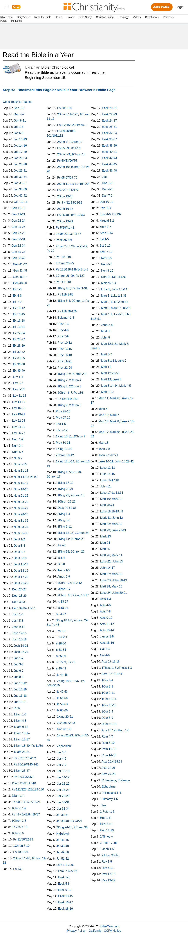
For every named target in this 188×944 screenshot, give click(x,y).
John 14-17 (107, 567)
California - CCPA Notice (105, 930)
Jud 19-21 (20, 701)
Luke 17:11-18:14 (111, 492)
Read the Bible (42, 17)
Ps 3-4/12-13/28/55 (69, 202)
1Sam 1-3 (20, 714)
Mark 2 (105, 331)
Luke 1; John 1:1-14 (114, 289)
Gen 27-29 (18, 233)
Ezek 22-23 (109, 114)
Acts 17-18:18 (111, 661)
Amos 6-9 (63, 576)
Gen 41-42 (20, 264)
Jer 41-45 (62, 839)
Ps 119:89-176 (67, 311)
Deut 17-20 (21, 576)
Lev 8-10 (18, 389)
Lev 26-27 (18, 433)
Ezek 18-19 (65, 908)
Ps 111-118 (63, 282)
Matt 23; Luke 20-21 (113, 530)
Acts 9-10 (106, 617)
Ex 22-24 (19, 333)
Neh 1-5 (106, 258)
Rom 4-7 (107, 736)
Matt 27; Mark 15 (111, 574)
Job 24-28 (20, 164)
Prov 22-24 (64, 367)
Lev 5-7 (18, 383)
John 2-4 (107, 325)
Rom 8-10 (108, 742)
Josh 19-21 (21, 645)
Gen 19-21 (18, 214)
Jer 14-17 (63, 777)
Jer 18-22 (63, 783)
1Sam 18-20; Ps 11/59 (28, 745)
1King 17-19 (65, 482)
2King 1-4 (63, 514)
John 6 (103, 408)
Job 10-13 (20, 139)
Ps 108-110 (63, 257)
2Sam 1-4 (18, 795)
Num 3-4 (17, 445)
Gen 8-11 (20, 120)
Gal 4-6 (105, 655)
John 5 (105, 337)
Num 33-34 (21, 526)
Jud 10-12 (20, 683)
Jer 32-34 (63, 808)
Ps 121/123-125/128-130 (28, 789)
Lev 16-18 (18, 408)
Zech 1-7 (105, 226)
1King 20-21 (65, 489)
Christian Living (105, 17)
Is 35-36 (60, 656)
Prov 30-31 (63, 442)
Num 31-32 (21, 520)
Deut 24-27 (19, 589)
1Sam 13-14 (22, 733)
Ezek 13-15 (65, 896)
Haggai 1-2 (107, 220)
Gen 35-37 (18, 251)
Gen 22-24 (18, 220)
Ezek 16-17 (65, 902)
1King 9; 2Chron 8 (69, 405)
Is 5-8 (61, 564)
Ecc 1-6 (61, 423)
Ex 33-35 (19, 358)
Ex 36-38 (19, 364)
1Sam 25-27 (22, 770)
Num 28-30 (21, 514)
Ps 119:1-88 (65, 294)
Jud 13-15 (20, 689)
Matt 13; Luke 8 (111, 379)
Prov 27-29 (63, 417)
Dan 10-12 (106, 201)
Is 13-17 (62, 601)
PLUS (3, 20)
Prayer (70, 17)
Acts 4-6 (105, 605)
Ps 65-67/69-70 (67, 177)
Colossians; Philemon (116, 780)
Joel (104, 176)
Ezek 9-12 (64, 889)
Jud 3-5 (19, 664)
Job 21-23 (20, 158)
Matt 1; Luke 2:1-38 (113, 295)
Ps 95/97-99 (64, 240)
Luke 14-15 (107, 473)
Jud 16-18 (20, 695)
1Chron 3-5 (19, 820)
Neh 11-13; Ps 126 (113, 276)
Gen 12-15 (21, 201)
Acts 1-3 (105, 599)
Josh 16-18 (19, 639)
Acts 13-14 (107, 630)
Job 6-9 (19, 133)
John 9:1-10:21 (108, 455)
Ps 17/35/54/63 (24, 777)
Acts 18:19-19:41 (113, 674)
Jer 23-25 (63, 789)
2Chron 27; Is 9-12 (69, 582)
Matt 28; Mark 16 (111, 586)
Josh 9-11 (18, 626)
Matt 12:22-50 (110, 373)
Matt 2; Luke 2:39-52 (114, 301)
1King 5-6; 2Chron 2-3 (71, 373)
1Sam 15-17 (22, 739)
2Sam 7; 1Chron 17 (70, 141)
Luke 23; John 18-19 (113, 580)
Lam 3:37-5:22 (67, 871)
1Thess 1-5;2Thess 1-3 (117, 667)
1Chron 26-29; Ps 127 (70, 275)
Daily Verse (23, 17)
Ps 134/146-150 (67, 398)
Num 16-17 (21, 483)
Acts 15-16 (107, 642)
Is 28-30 (60, 643)
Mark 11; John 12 (111, 517)
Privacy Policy (76, 930)
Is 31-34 (60, 649)
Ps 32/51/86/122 (68, 190)
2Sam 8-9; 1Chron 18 (71, 154)
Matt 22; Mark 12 (111, 524)
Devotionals (152, 17)
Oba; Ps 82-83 (66, 507)
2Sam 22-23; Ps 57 (68, 233)
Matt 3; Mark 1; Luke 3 (115, 308)
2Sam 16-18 (65, 208)
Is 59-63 (62, 704)
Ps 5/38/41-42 (65, 227)
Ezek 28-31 (109, 126)
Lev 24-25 (18, 426)
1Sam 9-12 (21, 727)
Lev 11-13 (19, 395)
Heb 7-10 (106, 824)
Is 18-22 (62, 607)
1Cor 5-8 (107, 686)
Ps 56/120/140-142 (26, 764)
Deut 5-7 (19, 551)
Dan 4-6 (107, 189)
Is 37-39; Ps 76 (65, 662)
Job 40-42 (20, 195)
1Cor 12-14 (109, 699)
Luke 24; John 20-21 (113, 592)
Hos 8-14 (61, 637)
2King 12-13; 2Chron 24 (73, 532)
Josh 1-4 (17, 614)
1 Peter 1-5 (107, 811)
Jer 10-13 (63, 771)
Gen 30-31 (18, 239)
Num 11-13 (21, 470)
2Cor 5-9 (107, 717)
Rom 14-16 (109, 755)
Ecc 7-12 (61, 430)
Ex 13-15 (19, 314)
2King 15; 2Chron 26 (70, 551)
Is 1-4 (61, 557)
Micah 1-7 (63, 589)
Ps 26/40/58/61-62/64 (71, 215)
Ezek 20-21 (109, 108)
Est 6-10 (105, 245)
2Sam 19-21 (65, 221)
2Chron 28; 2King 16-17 (73, 595)
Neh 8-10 (107, 270)
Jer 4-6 (61, 758)
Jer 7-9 (61, 764)
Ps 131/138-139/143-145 (72, 269)
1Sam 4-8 (20, 720)
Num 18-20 (21, 489)
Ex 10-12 (19, 308)
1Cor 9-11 (108, 692)
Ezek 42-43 (109, 158)
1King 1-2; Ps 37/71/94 (72, 288)
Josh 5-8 (17, 620)
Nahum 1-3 (64, 729)
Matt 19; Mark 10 (111, 499)
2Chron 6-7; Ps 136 (70, 392)
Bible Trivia (6, 17)
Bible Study (85, 17)
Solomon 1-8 (65, 317)
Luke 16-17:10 (109, 480)
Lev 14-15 (18, 401)
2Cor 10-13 (109, 724)
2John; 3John (110, 855)
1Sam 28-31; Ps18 (24, 783)
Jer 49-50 (62, 852)
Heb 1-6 (105, 817)
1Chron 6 (18, 833)
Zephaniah (64, 746)
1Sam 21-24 (22, 752)
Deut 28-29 (19, 595)
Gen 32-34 (18, 245)
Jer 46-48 (62, 846)
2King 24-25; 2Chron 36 (72, 827)
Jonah (61, 545)
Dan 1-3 (107, 183)
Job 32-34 (20, 176)
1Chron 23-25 (65, 263)
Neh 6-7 (106, 264)
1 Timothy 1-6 (109, 799)
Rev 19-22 (108, 880)
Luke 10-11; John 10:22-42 (116, 461)
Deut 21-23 (21, 583)
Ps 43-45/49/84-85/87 (26, 814)
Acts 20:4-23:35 (112, 761)
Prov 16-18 (64, 355)
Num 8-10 (20, 464)
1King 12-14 (64, 448)
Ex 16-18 (19, 320)
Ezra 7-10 (106, 251)
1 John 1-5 (107, 849)
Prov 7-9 (62, 336)
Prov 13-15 (64, 348)
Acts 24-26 (108, 767)
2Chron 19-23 (66, 501)
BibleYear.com (109, 926)
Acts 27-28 (108, 774)
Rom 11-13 (109, 749)
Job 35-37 (20, 183)
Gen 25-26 (18, 226)
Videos (137, 17)
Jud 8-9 (19, 676)
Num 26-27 (21, 508)
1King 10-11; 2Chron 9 (70, 436)
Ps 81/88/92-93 (23, 839)
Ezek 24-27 (109, 120)
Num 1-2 (17, 439)
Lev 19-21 (18, 414)
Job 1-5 (19, 126)
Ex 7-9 (17, 301)
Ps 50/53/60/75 (67, 160)
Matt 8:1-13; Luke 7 (113, 360)
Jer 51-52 (62, 858)
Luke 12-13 (107, 467)
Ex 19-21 (19, 326)
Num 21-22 (21, 495)
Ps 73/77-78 (19, 827)
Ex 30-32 (19, 351)
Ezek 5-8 (64, 883)
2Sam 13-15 (65, 196)
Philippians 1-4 (111, 792)
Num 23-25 (21, 501)
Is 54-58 (62, 697)
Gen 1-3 (19, 108)
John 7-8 (104, 448)
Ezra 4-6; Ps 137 (110, 214)
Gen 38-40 (18, 258)
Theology (123, 17)
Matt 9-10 (107, 391)
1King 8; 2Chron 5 (69, 386)
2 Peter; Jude (109, 842)
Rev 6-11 (108, 867)
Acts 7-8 (105, 611)
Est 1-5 (104, 239)
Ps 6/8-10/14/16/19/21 (26, 802)
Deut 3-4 (19, 545)
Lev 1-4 (18, 376)
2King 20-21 (65, 716)
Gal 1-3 (105, 649)
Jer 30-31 (63, 802)
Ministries (16, 20)
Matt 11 (106, 366)
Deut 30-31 (19, 601)
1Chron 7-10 (21, 845)
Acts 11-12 (107, 624)
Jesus (59, 17)
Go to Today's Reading (17, 101)
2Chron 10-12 (65, 455)
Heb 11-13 (107, 830)
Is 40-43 (60, 668)
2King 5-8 (63, 520)
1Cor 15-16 (109, 705)
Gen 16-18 (18, 208)
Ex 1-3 (17, 289)
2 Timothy (106, 836)
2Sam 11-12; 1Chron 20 (72, 183)
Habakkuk (62, 833)
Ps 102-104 (20, 852)
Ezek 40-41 (109, 151)
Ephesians (108, 786)
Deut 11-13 (21, 564)
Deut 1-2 (19, 539)
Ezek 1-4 (64, 877)
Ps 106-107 (64, 108)
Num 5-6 (17, 451)
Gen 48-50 (20, 283)
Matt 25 (105, 549)
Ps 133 (17, 868)
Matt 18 (103, 442)
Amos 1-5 (63, 570)
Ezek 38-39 (109, 145)
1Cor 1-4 (107, 680)
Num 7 (18, 458)
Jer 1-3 (61, 752)
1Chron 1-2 (19, 808)
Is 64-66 (62, 710)
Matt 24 (105, 542)
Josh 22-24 (21, 651)
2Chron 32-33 (66, 722)
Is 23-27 (60, 614)
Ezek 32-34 (109, 133)
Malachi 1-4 (108, 283)
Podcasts (168, 17)
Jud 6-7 (19, 670)
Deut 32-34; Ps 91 (24, 608)
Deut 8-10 (20, 558)
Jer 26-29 (63, 796)
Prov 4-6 (62, 330)
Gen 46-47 (20, 276)
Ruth (17, 708)
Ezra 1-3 (105, 208)
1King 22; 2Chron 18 (70, 495)
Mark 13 (105, 536)
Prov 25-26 (63, 411)
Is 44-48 (62, 674)
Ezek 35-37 (109, 139)
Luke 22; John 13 (111, 561)
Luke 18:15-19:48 (111, 511)
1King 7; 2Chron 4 (69, 380)
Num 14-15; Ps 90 (25, 476)
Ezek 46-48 (109, 170)
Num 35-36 (21, 533)
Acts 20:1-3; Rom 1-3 (115, 730)
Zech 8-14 (106, 233)
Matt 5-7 (106, 354)
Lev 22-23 (18, 420)
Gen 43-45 (20, 270)
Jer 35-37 (62, 814)
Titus (103, 805)
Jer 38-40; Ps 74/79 (69, 821)
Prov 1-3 (62, 323)
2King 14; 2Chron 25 (70, 539)
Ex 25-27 (19, 339)
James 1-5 (107, 636)
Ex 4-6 (17, 295)
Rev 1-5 (107, 861)
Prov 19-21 (64, 361)
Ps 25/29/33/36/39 (69, 148)
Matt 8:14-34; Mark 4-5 (116, 385)
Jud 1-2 (19, 658)
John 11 (105, 486)
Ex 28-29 (19, 345)
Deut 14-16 (21, 570)
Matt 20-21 (107, 505)
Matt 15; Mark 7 (109, 415)
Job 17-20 (20, 151)
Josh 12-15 (19, 633)
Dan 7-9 (107, 195)
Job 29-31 (20, 170)
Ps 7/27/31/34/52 (25, 758)
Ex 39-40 (19, 370)
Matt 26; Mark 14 (111, 555)
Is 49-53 (62, 691)
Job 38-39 (20, 189)
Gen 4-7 (19, 114)
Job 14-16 (20, 145)
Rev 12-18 (108, 874)
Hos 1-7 (60, 631)
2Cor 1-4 (107, 711)
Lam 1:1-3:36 (65, 864)
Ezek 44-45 (109, 164)
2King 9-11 (64, 526)
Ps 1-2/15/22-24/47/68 (71, 125)
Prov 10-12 (64, 342)
